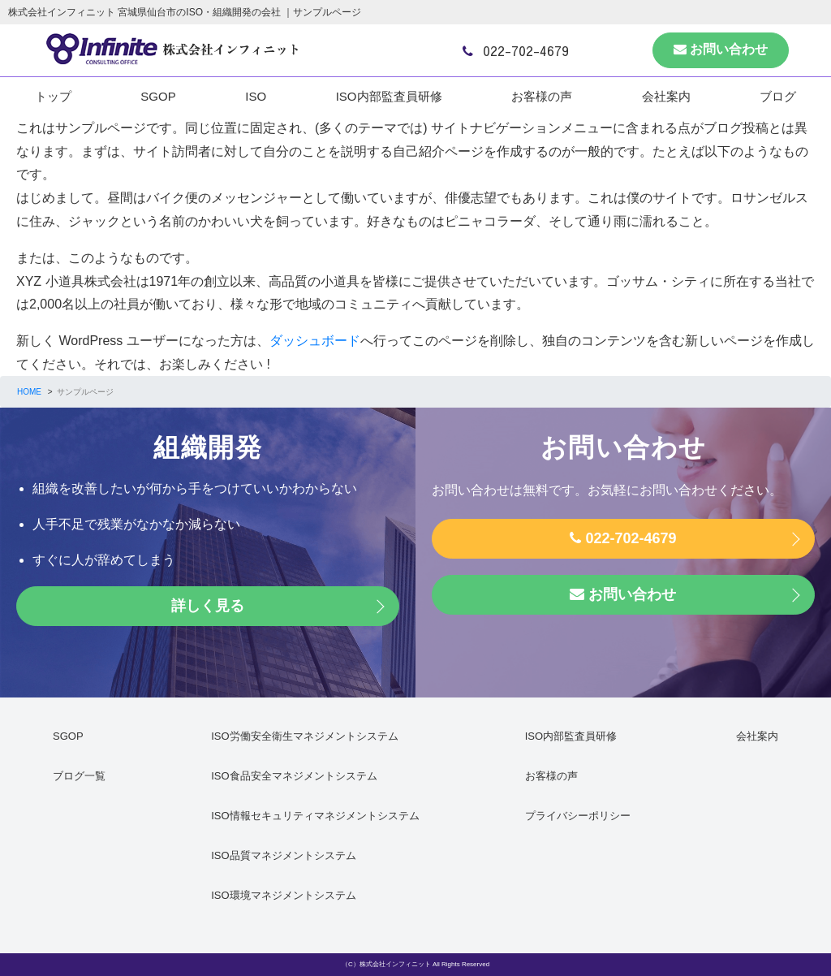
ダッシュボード (314, 341)
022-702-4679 (516, 50)
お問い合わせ (721, 49)
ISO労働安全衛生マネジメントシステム (304, 736)
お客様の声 (541, 96)
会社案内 (666, 96)
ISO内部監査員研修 (389, 96)
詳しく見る (207, 606)
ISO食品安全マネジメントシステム (294, 776)
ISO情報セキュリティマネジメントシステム (315, 816)
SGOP (157, 96)
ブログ (778, 96)
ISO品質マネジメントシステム (283, 855)
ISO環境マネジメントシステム (283, 895)
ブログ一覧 (79, 776)
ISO (255, 96)
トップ (53, 96)
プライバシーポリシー (578, 816)
